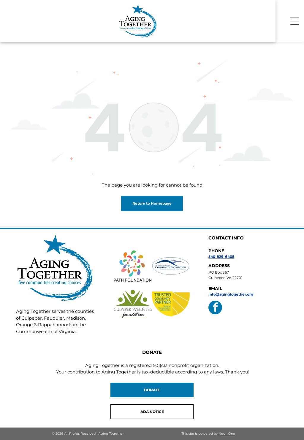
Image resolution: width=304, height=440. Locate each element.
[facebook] (215, 308)
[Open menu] (294, 21)
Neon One (226, 433)
